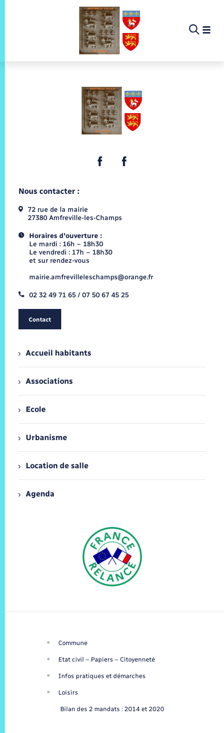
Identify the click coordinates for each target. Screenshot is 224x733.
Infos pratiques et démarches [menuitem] (102, 676)
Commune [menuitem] (72, 643)
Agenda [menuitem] (36, 493)
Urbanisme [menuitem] (42, 437)
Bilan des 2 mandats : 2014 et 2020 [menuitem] (112, 709)
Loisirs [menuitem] (68, 692)
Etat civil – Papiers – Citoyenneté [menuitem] (106, 659)
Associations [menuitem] (45, 381)
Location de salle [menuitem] (53, 465)
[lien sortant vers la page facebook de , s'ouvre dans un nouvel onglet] (100, 161)
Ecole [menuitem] (32, 409)
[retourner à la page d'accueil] (109, 30)
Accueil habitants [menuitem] (54, 353)
